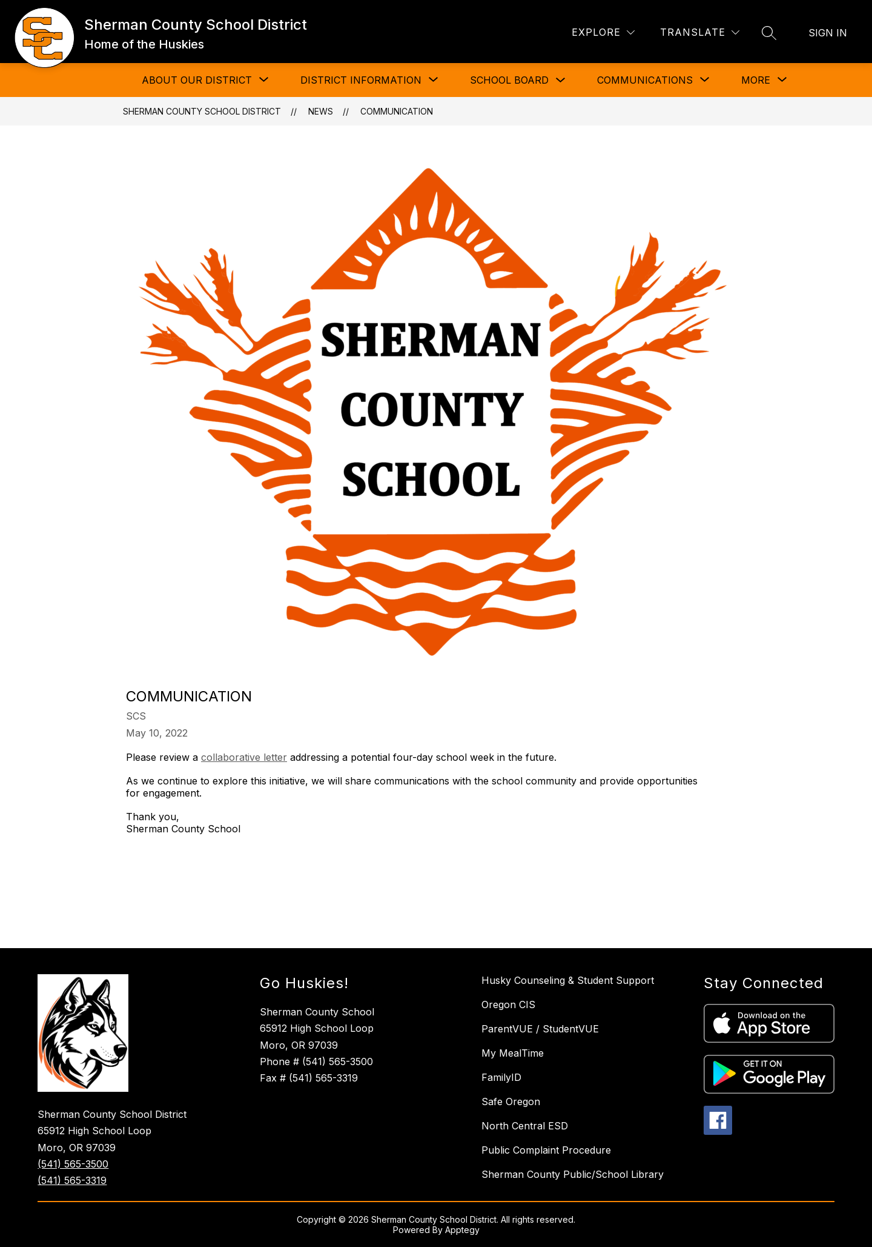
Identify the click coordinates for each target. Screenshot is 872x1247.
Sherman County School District (202, 111)
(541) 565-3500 (73, 1164)
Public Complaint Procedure (546, 1150)
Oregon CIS (508, 1004)
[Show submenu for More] (755, 80)
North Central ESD (524, 1126)
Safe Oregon (510, 1101)
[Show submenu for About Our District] (197, 80)
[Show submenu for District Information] (360, 80)
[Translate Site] (699, 32)
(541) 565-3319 (72, 1180)
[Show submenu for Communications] (645, 80)
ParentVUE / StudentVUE (540, 1029)
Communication (396, 111)
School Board (509, 80)
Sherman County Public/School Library (572, 1174)
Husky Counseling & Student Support (567, 980)
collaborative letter (244, 757)
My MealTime (512, 1053)
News (320, 111)
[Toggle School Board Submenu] (560, 80)
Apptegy (462, 1230)
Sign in (827, 33)
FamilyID (501, 1077)
